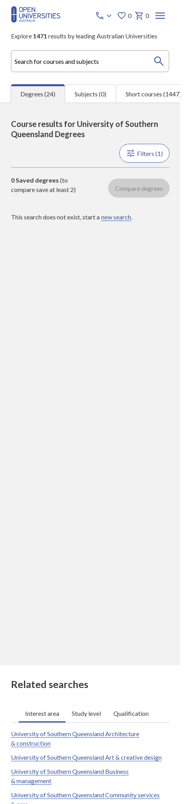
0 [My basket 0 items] (141, 15)
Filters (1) (144, 153)
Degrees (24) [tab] (37, 94)
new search (116, 217)
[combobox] (90, 61)
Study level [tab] (86, 713)
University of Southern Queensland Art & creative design (86, 757)
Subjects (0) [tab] (90, 94)
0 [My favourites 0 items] (124, 15)
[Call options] (104, 16)
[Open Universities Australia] (35, 20)
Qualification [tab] (131, 713)
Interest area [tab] (42, 713)
